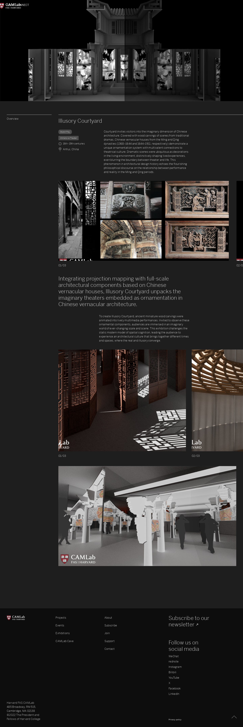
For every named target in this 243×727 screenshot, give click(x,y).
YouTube (174, 677)
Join (107, 633)
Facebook (175, 688)
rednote (174, 661)
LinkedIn (174, 694)
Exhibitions (63, 633)
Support (109, 641)
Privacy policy (175, 720)
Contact (109, 648)
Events (60, 625)
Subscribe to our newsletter (189, 621)
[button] (197, 225)
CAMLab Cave (65, 641)
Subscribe (110, 625)
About (11, 5)
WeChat (174, 656)
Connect (229, 5)
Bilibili (173, 672)
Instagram (175, 667)
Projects (61, 617)
